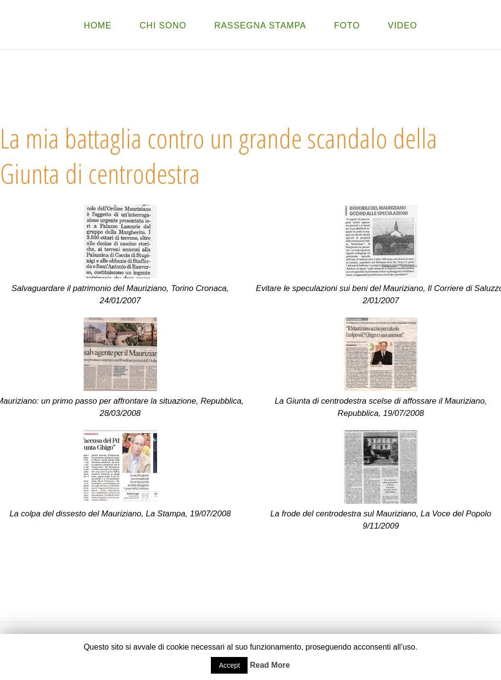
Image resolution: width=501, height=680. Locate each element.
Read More (270, 665)
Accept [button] (229, 665)
